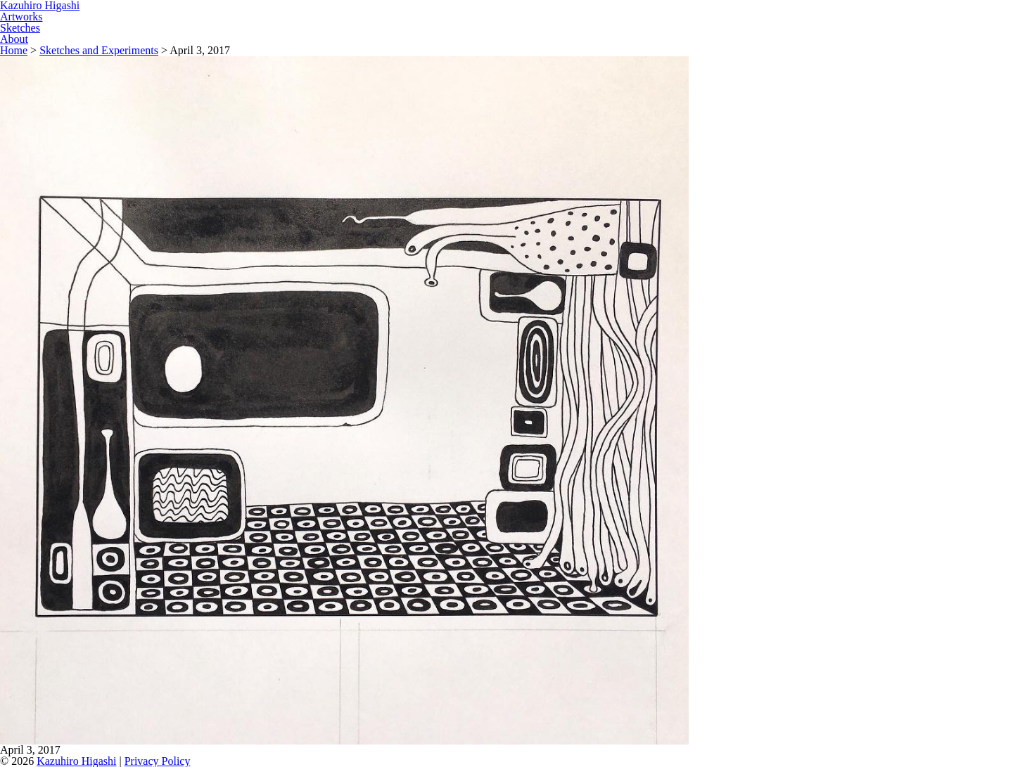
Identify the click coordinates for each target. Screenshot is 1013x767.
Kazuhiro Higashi (76, 761)
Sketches (20, 28)
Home (13, 50)
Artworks (21, 16)
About (14, 39)
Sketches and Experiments (98, 50)
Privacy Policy (158, 761)
